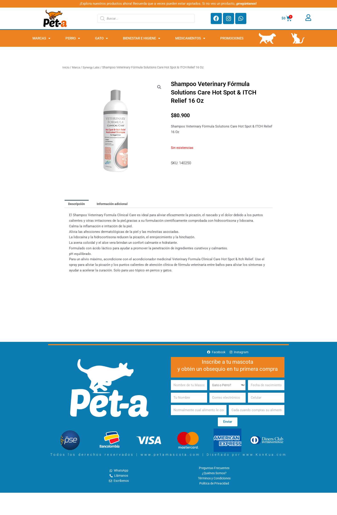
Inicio (66, 67)
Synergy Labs (93, 67)
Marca (76, 67)
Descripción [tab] (77, 204)
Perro (72, 38)
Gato (101, 38)
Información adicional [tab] (115, 204)
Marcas (41, 38)
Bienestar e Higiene (141, 38)
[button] (159, 87)
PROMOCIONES (231, 38)
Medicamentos (190, 38)
